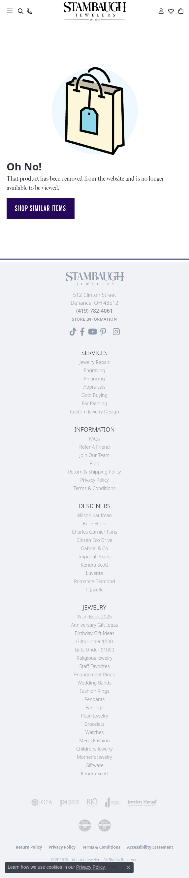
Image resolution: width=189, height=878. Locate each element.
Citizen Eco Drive (94, 540)
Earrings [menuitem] (94, 707)
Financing (94, 378)
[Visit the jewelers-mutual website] (142, 802)
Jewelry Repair (94, 362)
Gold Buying (94, 395)
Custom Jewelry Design (94, 411)
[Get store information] (94, 319)
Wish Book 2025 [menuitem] (94, 617)
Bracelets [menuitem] (95, 724)
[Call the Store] (94, 310)
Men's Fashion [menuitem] (94, 740)
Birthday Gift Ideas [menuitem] (94, 633)
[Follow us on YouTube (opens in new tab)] (92, 332)
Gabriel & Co (94, 548)
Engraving (95, 370)
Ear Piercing (95, 403)
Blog (95, 463)
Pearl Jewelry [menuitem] (94, 716)
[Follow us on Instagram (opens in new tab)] (116, 332)
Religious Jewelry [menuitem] (94, 658)
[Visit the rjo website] (92, 802)
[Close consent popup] (128, 867)
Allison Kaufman (94, 515)
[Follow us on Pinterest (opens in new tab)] (103, 332)
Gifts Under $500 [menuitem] (94, 641)
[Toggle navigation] (9, 11)
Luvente (94, 573)
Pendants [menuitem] (94, 699)
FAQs (94, 439)
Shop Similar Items (40, 208)
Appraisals (94, 387)
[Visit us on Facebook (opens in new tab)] (82, 332)
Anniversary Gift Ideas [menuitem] (94, 625)
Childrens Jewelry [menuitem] (94, 749)
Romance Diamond (94, 581)
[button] (20, 11)
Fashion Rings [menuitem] (94, 691)
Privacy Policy (94, 480)
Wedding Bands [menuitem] (94, 683)
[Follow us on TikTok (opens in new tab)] (73, 332)
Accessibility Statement (150, 847)
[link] (29, 11)
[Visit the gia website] (41, 802)
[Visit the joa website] (113, 802)
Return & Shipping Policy (94, 472)
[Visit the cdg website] (84, 825)
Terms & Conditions (95, 488)
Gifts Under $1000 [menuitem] (94, 650)
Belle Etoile (94, 523)
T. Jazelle (94, 589)
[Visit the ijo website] (69, 802)
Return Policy (29, 847)
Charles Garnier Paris (94, 532)
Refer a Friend (94, 447)
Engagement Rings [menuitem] (94, 674)
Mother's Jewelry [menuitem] (94, 757)
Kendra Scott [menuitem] (94, 773)
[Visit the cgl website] (104, 825)
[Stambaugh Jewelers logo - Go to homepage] (95, 11)
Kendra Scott (94, 565)
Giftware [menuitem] (94, 765)
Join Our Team (94, 455)
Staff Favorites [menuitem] (94, 666)
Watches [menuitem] (94, 732)
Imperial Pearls (95, 556)
